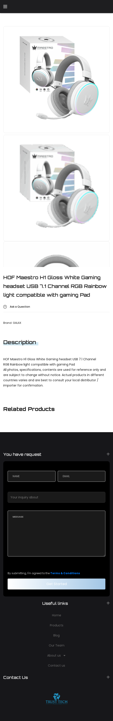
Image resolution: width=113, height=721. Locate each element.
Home (56, 615)
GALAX (17, 323)
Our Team (56, 645)
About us (56, 655)
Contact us (56, 665)
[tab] (23, 342)
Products (56, 625)
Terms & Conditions (65, 573)
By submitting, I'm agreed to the (44, 573)
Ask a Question (20, 307)
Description (19, 342)
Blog (56, 635)
